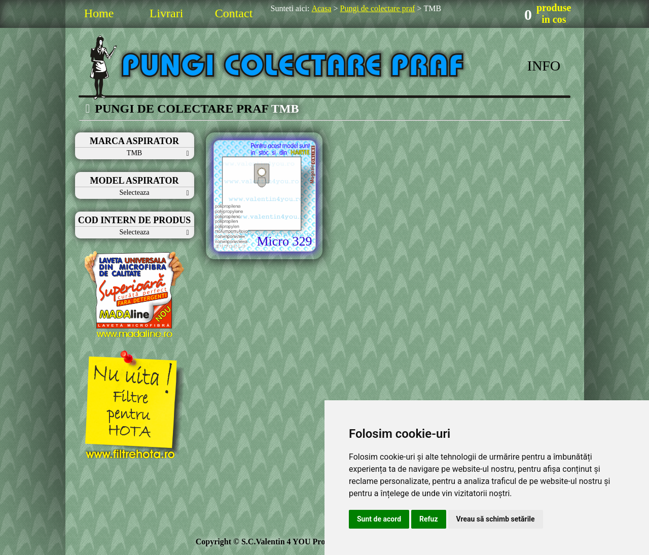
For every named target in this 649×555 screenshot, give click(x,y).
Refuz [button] (428, 519)
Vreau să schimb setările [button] (495, 519)
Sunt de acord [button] (379, 519)
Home (99, 13)
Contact (234, 13)
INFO (543, 66)
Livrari (167, 13)
